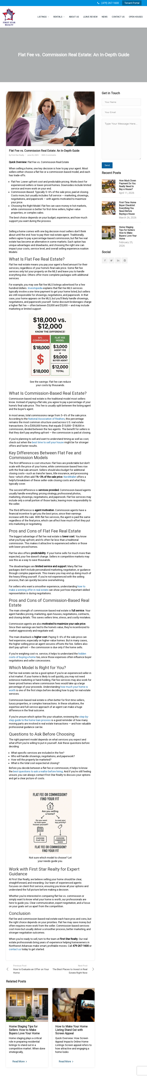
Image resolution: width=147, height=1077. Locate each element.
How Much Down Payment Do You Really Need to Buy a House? (127, 185)
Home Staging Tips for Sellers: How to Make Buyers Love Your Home (24, 1030)
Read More (19, 1061)
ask (38, 771)
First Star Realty (17, 155)
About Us (74, 17)
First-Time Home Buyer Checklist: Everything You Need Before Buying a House (127, 208)
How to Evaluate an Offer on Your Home (31, 969)
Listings (42, 17)
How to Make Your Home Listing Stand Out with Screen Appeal (71, 1030)
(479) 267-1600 (110, 2)
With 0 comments (48, 155)
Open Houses (136, 17)
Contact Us (118, 17)
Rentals (57, 17)
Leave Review (90, 17)
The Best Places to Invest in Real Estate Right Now (68, 969)
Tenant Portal (131, 2)
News (105, 17)
